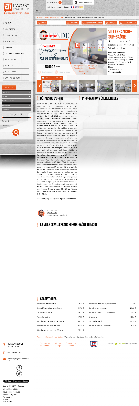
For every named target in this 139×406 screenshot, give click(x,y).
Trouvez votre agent (14, 53)
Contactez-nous (12, 78)
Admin (5, 399)
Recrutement (10, 60)
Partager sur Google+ (92, 67)
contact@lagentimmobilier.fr (19, 360)
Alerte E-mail (11, 72)
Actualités (9, 66)
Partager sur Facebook (78, 67)
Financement (11, 35)
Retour (42, 22)
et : (19, 121)
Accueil (8, 23)
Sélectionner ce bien (53, 78)
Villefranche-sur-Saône (54, 17)
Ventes (9, 87)
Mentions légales (10, 394)
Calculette (72, 22)
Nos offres (10, 29)
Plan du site (7, 401)
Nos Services (10, 41)
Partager (111, 22)
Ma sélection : (54, 2)
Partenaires (7, 397)
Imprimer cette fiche (92, 22)
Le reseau (9, 47)
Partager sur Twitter (84, 72)
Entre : (4, 121)
